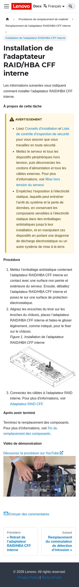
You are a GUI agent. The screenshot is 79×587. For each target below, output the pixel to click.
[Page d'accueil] (7, 19)
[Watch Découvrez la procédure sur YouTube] (39, 476)
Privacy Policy (28, 577)
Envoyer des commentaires (26, 514)
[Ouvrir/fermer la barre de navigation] (6, 6)
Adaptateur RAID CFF (26, 404)
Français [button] (52, 6)
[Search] (71, 6)
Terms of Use (51, 577)
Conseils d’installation (41, 128)
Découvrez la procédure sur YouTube (33, 453)
